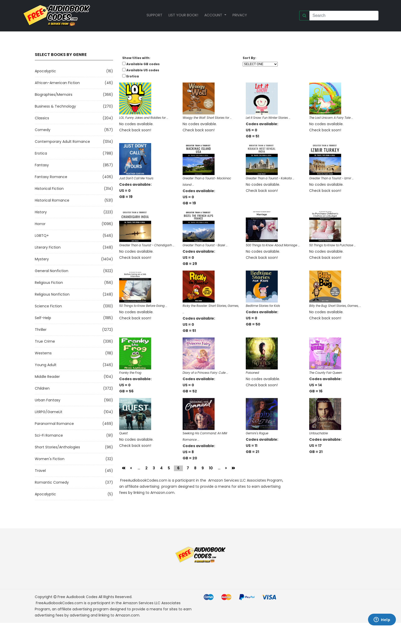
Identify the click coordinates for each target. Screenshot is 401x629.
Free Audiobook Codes (77, 596)
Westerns (43, 353)
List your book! (183, 15)
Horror (40, 223)
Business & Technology (55, 106)
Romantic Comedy (52, 482)
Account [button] (213, 15)
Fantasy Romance (51, 176)
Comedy (42, 129)
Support (154, 15)
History (41, 212)
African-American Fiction (57, 82)
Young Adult (46, 364)
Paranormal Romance (54, 423)
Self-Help (43, 317)
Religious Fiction (49, 282)
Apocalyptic (45, 71)
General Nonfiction (51, 270)
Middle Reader (47, 376)
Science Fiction (48, 306)
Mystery (42, 259)
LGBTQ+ (42, 235)
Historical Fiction (49, 188)
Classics (42, 118)
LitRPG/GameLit (48, 411)
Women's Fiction (49, 458)
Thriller (41, 329)
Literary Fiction (48, 247)
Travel (40, 470)
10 (211, 468)
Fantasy (42, 165)
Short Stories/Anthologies (57, 447)
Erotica (41, 153)
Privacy (239, 15)
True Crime (45, 341)
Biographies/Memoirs (53, 94)
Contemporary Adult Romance (62, 141)
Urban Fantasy (47, 400)
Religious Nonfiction (52, 294)
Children (42, 388)
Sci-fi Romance (49, 435)
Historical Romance (52, 200)
